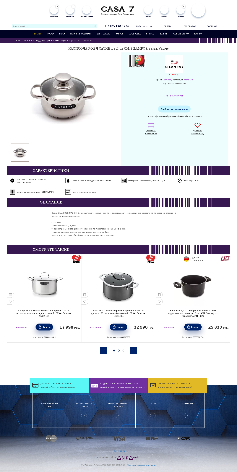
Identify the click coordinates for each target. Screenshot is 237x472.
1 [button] (114, 351)
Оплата (167, 26)
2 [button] (119, 351)
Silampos (167, 79)
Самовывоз (190, 26)
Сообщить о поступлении (174, 109)
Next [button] (133, 350)
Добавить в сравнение (151, 130)
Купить (46, 327)
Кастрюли (188, 79)
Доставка (212, 26)
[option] (20, 152)
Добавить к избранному (197, 130)
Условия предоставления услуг (141, 465)
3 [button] (123, 351)
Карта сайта (119, 451)
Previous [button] (103, 350)
